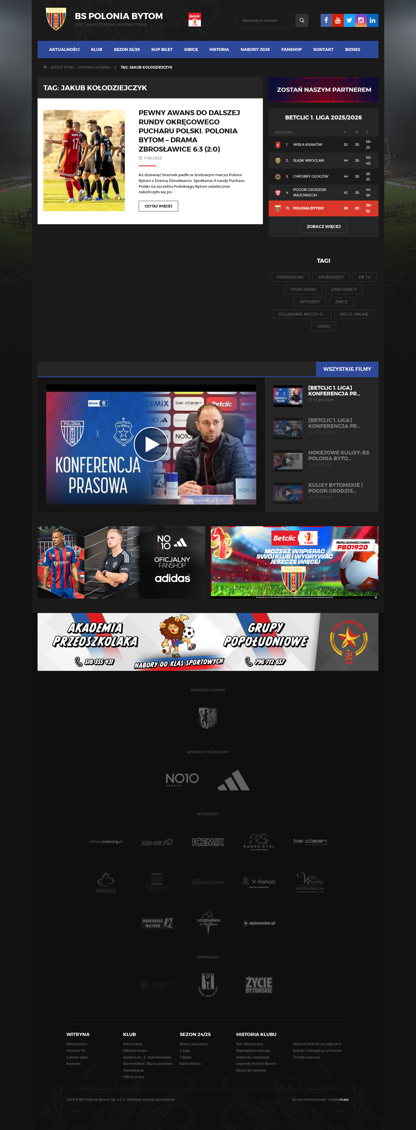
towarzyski (289, 277)
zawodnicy (344, 289)
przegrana (303, 289)
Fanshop (291, 49)
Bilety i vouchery (194, 1044)
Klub (96, 49)
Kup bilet (162, 49)
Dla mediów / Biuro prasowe (147, 1063)
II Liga (185, 1050)
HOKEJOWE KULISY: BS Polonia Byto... (322, 458)
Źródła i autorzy (306, 1057)
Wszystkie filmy (347, 369)
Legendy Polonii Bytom (256, 1063)
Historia (219, 49)
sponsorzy (331, 277)
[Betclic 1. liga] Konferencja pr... (322, 393)
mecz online (354, 314)
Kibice (191, 49)
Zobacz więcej (324, 226)
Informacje (132, 1044)
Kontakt (323, 49)
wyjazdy (310, 301)
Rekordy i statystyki (253, 1057)
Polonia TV (75, 1050)
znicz (341, 301)
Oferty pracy (133, 1076)
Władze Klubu (135, 1050)
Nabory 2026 (255, 49)
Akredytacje (133, 1070)
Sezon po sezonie (251, 1070)
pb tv (365, 277)
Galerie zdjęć (77, 1057)
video (323, 326)
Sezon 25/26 (127, 49)
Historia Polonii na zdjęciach (317, 1044)
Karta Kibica (190, 1063)
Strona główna (94, 67)
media (339, 1099)
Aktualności (64, 49)
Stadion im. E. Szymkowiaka (147, 1057)
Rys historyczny (249, 1044)
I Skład (185, 1057)
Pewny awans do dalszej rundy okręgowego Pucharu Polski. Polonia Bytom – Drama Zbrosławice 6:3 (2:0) (189, 131)
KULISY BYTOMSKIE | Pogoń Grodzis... (322, 491)
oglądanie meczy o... (302, 314)
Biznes (352, 49)
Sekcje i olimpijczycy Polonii (317, 1050)
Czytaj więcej (158, 206)
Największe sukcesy (253, 1050)
